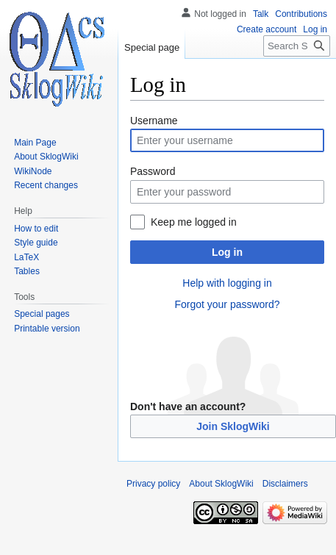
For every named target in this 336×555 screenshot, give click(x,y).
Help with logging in (226, 283)
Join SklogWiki (232, 426)
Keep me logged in (194, 222)
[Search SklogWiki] (296, 46)
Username (154, 120)
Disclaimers (285, 484)
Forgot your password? (226, 304)
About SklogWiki (221, 484)
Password (152, 171)
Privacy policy (153, 484)
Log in (227, 252)
